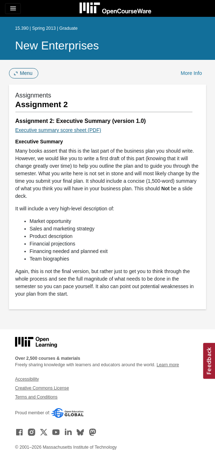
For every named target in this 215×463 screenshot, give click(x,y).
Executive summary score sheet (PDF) (58, 130)
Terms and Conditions (36, 397)
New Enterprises (57, 45)
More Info (191, 73)
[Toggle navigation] (13, 8)
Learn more (168, 364)
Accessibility (27, 379)
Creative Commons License (42, 388)
